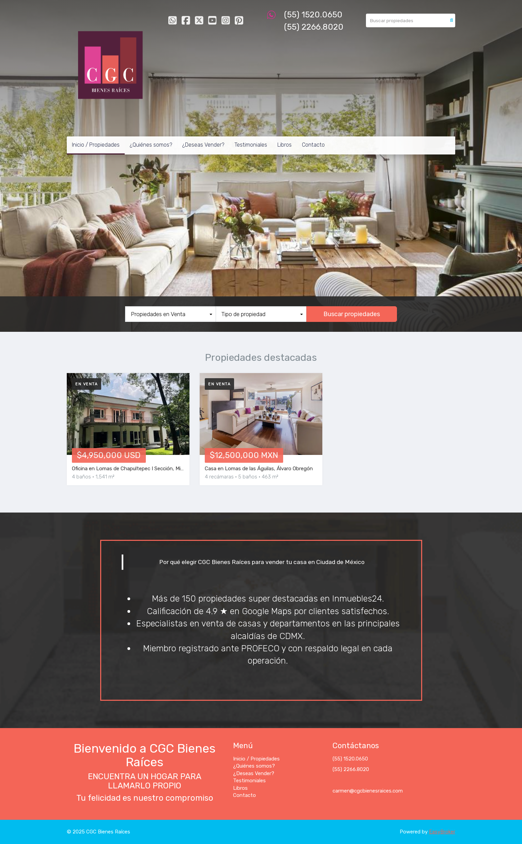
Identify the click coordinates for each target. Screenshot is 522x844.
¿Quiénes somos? (151, 145)
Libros (284, 145)
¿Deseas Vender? (203, 145)
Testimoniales (250, 145)
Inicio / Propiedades (96, 145)
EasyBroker (442, 832)
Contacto (313, 145)
